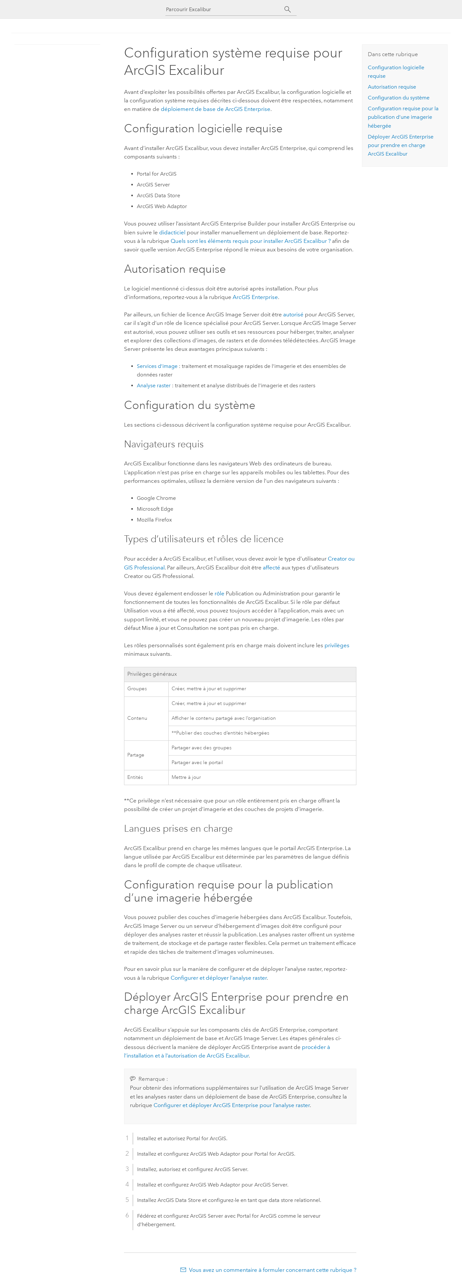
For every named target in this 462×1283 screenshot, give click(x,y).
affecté (271, 567)
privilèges (337, 645)
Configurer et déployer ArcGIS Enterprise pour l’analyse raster (232, 1105)
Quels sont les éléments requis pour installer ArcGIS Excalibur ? (251, 241)
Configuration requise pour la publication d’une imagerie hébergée (403, 117)
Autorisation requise (392, 87)
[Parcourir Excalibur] (225, 9)
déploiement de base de (215, 109)
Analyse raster (154, 385)
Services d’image (157, 366)
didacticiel (172, 232)
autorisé (293, 314)
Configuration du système (399, 98)
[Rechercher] (288, 9)
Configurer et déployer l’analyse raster (219, 977)
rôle (219, 593)
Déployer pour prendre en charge (400, 145)
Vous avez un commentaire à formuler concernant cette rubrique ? (272, 1270)
